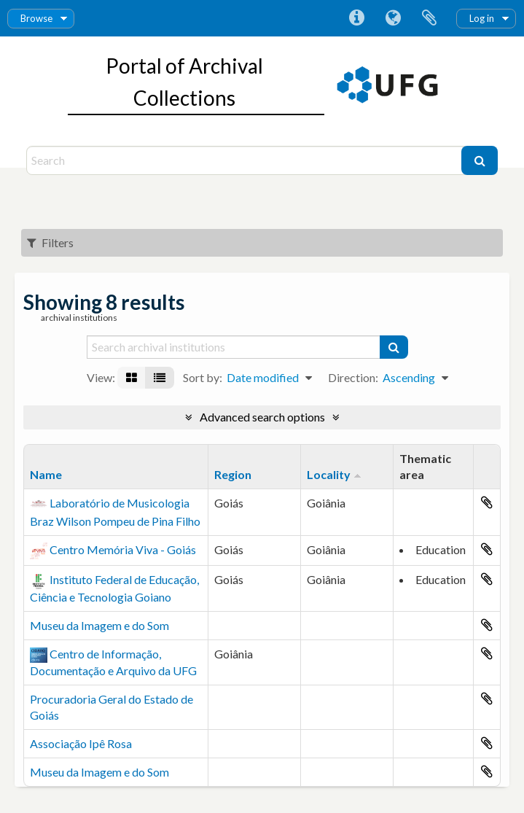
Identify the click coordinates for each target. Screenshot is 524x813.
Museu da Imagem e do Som (99, 625)
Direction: (353, 377)
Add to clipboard (487, 502)
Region (232, 474)
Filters (50, 242)
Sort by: (202, 377)
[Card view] (131, 378)
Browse (36, 18)
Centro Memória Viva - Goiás (123, 549)
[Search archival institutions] (234, 347)
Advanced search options (262, 417)
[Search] (245, 160)
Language (393, 18)
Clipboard (429, 18)
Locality (329, 474)
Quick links (356, 18)
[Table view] (159, 378)
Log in (481, 18)
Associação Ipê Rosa (81, 743)
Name (46, 474)
